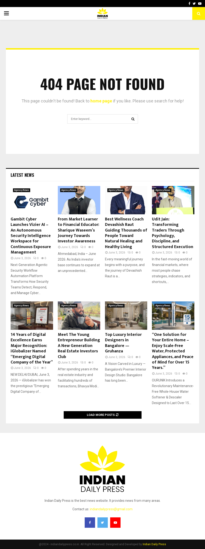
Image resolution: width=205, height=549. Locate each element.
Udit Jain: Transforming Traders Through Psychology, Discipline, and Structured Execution (172, 233)
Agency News (21, 190)
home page (101, 100)
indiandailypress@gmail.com (111, 509)
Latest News (22, 175)
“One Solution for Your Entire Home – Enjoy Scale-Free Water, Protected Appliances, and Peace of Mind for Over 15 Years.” (172, 351)
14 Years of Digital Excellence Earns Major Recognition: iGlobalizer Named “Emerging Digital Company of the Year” (32, 348)
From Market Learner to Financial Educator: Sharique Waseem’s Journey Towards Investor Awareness (78, 230)
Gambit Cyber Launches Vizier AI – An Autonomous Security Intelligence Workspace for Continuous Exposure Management (31, 236)
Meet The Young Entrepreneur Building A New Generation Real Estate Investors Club (79, 345)
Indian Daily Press (154, 544)
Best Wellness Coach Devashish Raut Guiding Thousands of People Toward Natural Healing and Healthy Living (126, 233)
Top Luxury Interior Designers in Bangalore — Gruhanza (123, 343)
